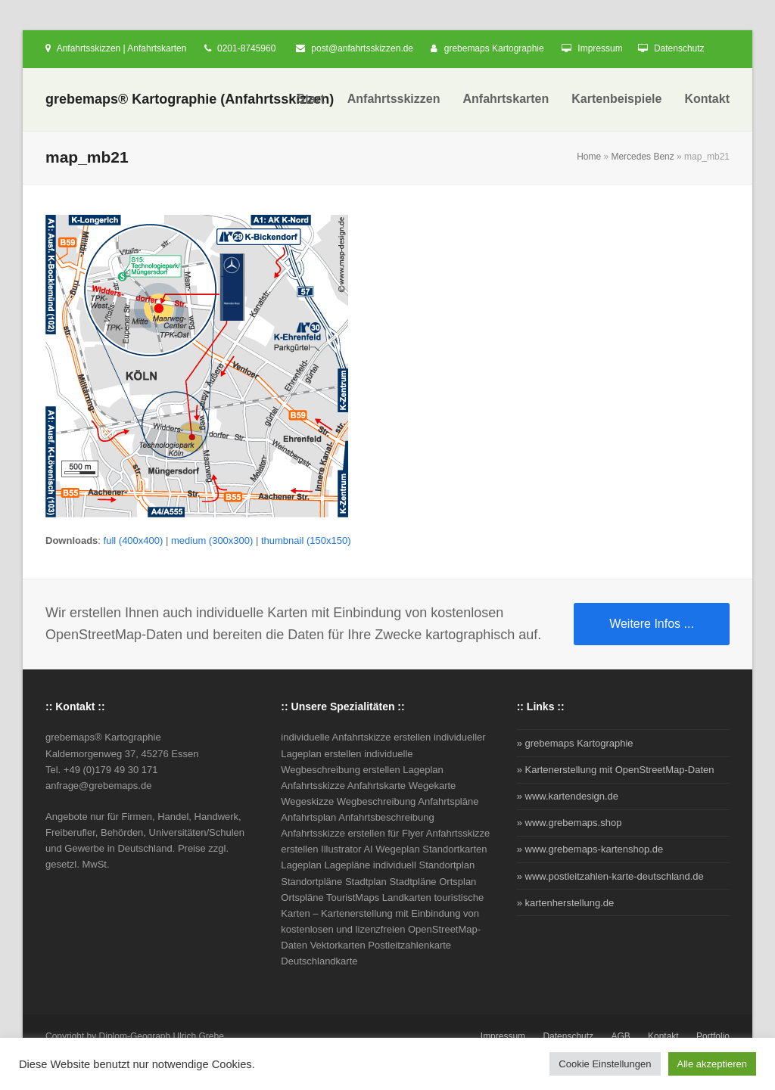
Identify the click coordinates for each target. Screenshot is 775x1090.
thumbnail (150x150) (306, 540)
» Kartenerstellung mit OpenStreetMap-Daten (615, 769)
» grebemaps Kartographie (575, 743)
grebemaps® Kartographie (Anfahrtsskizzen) (189, 99)
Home (589, 156)
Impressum (599, 48)
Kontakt (663, 1036)
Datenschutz (679, 48)
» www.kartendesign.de (567, 796)
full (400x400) (133, 540)
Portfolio (713, 1036)
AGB (620, 1036)
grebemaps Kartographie (494, 48)
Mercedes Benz (642, 156)
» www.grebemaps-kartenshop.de (590, 849)
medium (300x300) (212, 540)
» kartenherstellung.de (566, 902)
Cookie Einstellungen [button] (605, 1064)
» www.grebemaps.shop (569, 822)
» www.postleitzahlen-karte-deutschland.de (610, 876)
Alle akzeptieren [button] (712, 1064)
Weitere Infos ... (651, 623)
